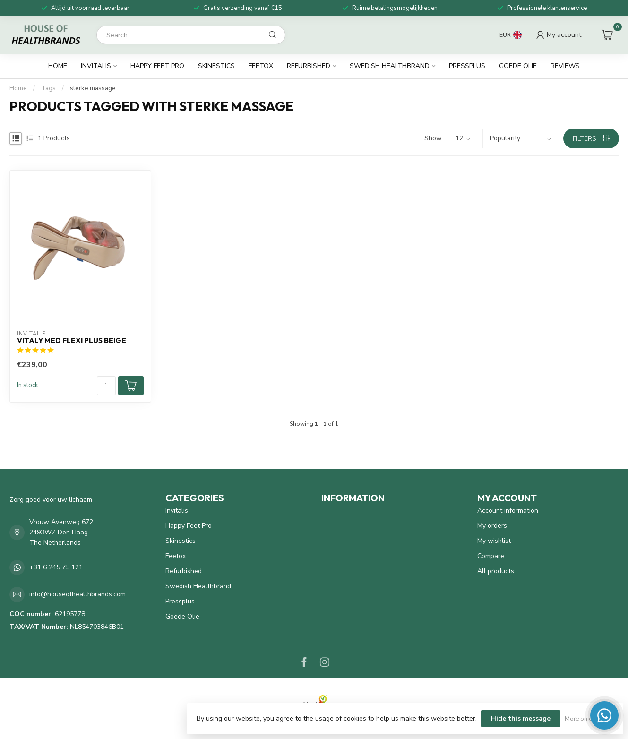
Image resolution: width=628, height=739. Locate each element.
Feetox (261, 65)
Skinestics (216, 65)
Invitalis (96, 65)
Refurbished (308, 65)
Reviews (565, 65)
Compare (490, 555)
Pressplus (467, 65)
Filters (591, 138)
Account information (507, 510)
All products (495, 571)
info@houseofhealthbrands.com (77, 594)
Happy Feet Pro (157, 65)
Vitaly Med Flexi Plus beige (71, 340)
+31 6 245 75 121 (56, 567)
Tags (48, 88)
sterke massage (93, 88)
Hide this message (521, 718)
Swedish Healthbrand (390, 65)
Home (57, 65)
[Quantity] (106, 385)
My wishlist (494, 540)
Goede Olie (518, 65)
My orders (492, 525)
